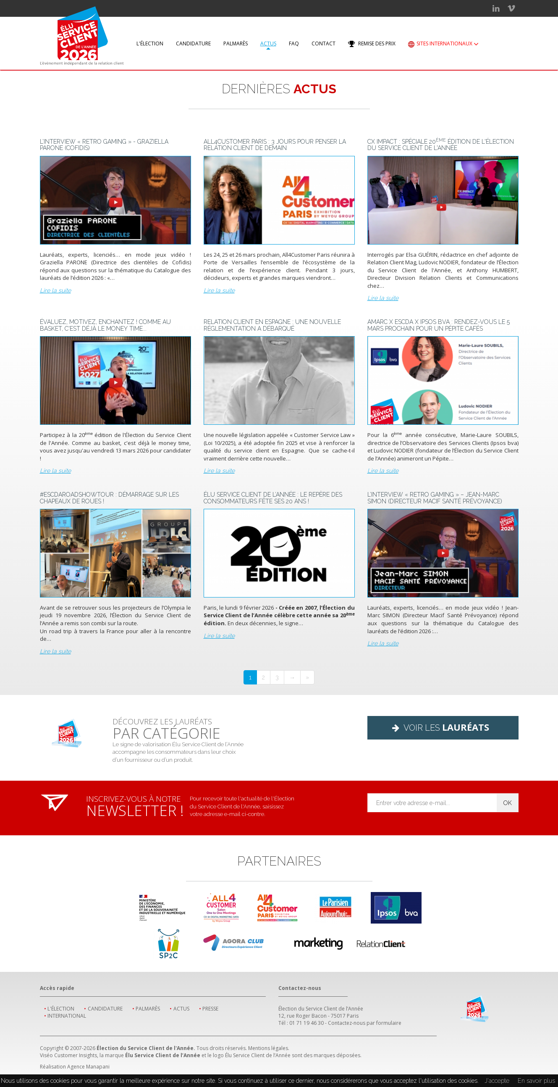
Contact (323, 43)
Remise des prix (372, 44)
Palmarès (235, 43)
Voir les (442, 727)
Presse (210, 1008)
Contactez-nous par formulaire (364, 1022)
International (66, 1015)
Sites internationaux (443, 44)
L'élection (149, 43)
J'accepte (497, 1080)
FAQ (294, 43)
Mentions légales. (268, 1048)
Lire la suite (55, 290)
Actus (268, 43)
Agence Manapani (88, 1066)
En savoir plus (536, 1080)
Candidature (193, 43)
